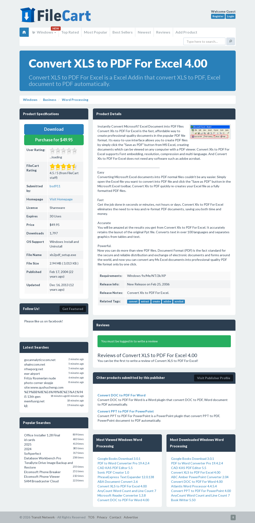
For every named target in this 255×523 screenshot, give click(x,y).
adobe (167, 301)
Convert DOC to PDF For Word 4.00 (123, 500)
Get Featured (72, 309)
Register (217, 16)
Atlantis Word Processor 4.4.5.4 (194, 486)
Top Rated (70, 32)
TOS (91, 517)
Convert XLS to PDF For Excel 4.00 (122, 486)
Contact (115, 517)
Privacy (102, 517)
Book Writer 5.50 (183, 500)
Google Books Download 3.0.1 (118, 458)
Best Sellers (122, 32)
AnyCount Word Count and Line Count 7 (126, 491)
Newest (144, 32)
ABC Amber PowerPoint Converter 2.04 (200, 477)
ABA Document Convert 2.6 (117, 481)
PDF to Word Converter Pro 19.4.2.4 (123, 463)
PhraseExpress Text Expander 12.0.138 (125, 477)
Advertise (131, 517)
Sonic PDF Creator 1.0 (113, 472)
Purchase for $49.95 (54, 139)
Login (230, 16)
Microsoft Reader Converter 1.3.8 (121, 495)
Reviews (163, 32)
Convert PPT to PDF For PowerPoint (125, 411)
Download (54, 129)
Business (49, 100)
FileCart (56, 17)
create (156, 301)
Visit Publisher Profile (213, 378)
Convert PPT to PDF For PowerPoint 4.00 (201, 491)
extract (145, 301)
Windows (44, 32)
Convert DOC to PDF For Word (121, 395)
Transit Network (43, 517)
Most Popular (95, 32)
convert (133, 301)
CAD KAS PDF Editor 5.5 (115, 468)
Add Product (186, 32)
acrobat (179, 301)
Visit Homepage (61, 199)
